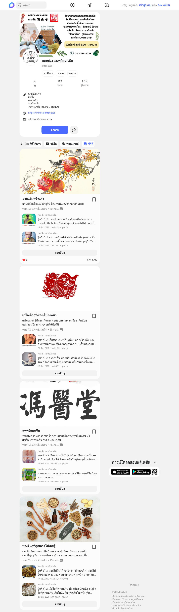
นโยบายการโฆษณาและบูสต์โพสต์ (127, 599)
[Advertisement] (134, 531)
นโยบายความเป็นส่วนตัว (123, 602)
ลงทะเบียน (164, 5)
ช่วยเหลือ (124, 596)
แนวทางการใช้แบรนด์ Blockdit (125, 605)
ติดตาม (55, 130)
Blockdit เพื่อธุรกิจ (120, 608)
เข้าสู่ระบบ (145, 5)
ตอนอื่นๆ (60, 253)
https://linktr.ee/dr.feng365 (41, 112)
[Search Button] (19, 5)
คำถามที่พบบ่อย (137, 596)
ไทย (131, 608)
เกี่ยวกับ (115, 596)
